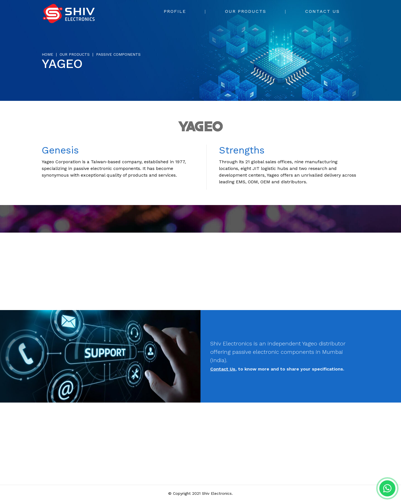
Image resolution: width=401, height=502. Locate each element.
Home (47, 54)
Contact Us (322, 11)
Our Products (245, 11)
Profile (175, 11)
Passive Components (118, 54)
